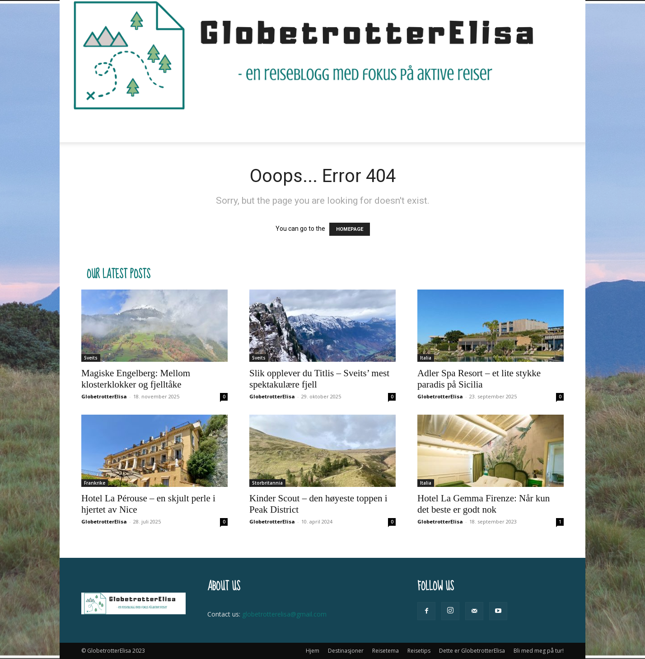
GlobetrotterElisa (104, 396)
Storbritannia (267, 483)
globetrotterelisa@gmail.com (284, 614)
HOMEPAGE (349, 229)
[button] (553, 126)
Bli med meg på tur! (472, 126)
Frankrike (94, 483)
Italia (425, 358)
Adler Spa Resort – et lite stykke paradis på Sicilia (479, 379)
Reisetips (308, 126)
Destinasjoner (195, 126)
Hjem (149, 126)
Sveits (91, 358)
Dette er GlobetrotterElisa (384, 126)
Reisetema (256, 126)
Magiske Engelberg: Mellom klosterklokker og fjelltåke (135, 379)
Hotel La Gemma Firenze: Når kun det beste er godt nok (483, 504)
